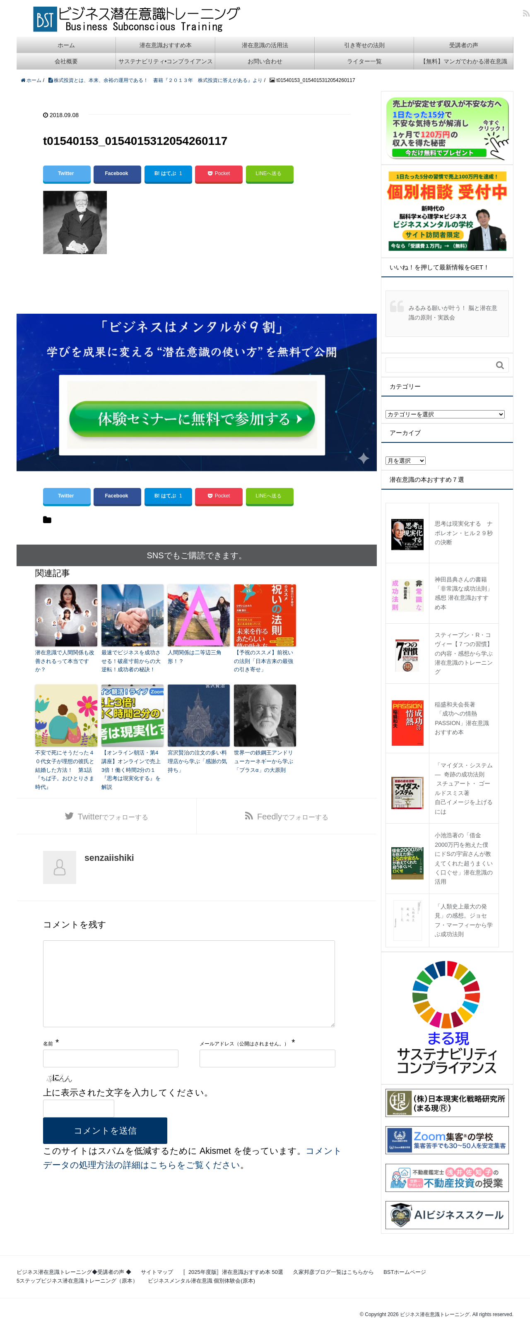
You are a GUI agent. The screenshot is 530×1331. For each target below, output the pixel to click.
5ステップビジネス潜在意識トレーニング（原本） (77, 1281)
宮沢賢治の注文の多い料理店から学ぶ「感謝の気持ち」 (197, 761)
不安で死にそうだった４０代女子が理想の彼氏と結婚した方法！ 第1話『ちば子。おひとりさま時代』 (64, 770)
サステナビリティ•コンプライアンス (165, 61)
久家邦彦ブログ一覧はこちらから (333, 1272)
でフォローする (113, 816)
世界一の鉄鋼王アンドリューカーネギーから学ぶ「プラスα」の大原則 (263, 761)
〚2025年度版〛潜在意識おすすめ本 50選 (233, 1272)
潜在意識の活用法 (265, 45)
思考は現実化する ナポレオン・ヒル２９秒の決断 (464, 532)
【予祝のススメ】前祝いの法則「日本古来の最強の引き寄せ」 (263, 661)
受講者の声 (463, 45)
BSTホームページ (404, 1272)
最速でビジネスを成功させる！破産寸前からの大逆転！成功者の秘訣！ (131, 661)
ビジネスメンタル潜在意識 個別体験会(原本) (201, 1281)
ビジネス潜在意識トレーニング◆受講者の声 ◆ (74, 1272)
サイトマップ (157, 1272)
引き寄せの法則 (364, 45)
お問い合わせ (265, 61)
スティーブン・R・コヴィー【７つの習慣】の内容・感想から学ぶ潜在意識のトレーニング (464, 653)
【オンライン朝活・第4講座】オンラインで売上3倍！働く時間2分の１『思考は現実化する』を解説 (131, 770)
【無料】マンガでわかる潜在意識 (463, 61)
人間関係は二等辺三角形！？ (195, 656)
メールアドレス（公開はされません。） (244, 1060)
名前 (48, 1060)
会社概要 (66, 61)
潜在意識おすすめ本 (166, 45)
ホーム (66, 45)
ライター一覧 (364, 61)
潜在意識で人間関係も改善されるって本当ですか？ (64, 661)
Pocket (219, 173)
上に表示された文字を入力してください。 (128, 1109)
